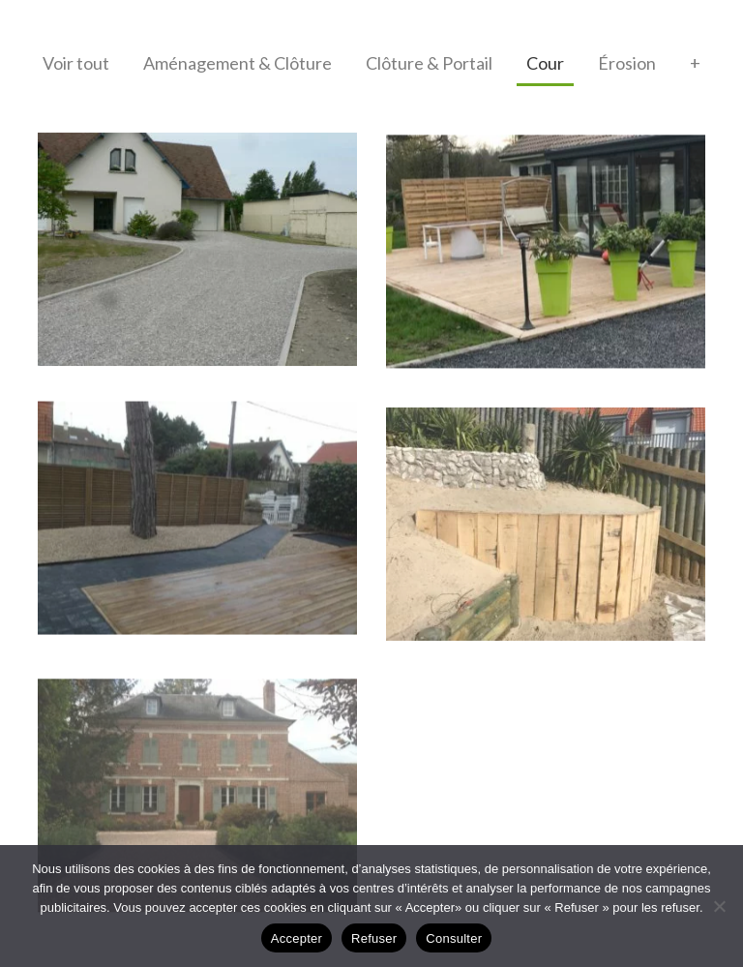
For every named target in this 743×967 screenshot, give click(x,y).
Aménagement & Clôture (237, 63)
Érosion (627, 63)
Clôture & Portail (429, 63)
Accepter (296, 938)
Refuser (374, 938)
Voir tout (76, 63)
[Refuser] (718, 906)
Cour (545, 63)
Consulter (454, 938)
